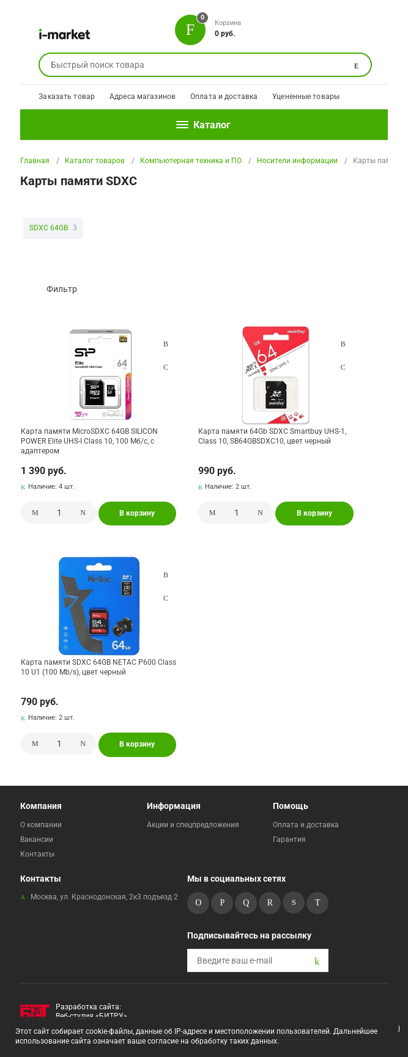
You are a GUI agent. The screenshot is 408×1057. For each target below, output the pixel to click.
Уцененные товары (305, 96)
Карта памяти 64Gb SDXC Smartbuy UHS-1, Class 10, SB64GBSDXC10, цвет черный (272, 436)
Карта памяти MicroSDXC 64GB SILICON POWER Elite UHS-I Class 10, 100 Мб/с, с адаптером (89, 441)
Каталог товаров (95, 160)
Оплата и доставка (224, 96)
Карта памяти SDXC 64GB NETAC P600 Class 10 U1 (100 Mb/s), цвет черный (98, 667)
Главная (35, 160)
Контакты (37, 854)
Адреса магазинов (142, 96)
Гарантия (289, 839)
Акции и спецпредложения (193, 825)
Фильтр (61, 289)
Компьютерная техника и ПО (191, 160)
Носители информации (297, 160)
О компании (41, 825)
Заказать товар (67, 96)
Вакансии (36, 839)
